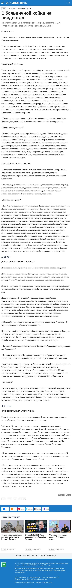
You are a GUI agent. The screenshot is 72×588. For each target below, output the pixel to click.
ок (13, 509)
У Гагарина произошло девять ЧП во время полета (58, 537)
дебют (15, 499)
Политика (28, 549)
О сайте (18, 555)
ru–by (37, 509)
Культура (51, 549)
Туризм (4, 549)
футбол (9, 499)
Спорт (3, 8)
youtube (21, 509)
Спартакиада (22, 499)
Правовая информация (48, 555)
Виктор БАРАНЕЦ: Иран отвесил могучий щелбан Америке (35, 537)
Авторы (35, 555)
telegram (29, 509)
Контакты (26, 555)
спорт (3, 499)
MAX (46, 509)
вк (5, 509)
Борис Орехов (26, 8)
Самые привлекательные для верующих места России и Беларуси (11, 537)
